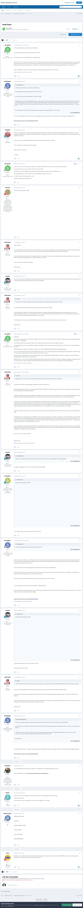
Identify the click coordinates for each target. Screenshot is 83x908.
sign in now (30, 878)
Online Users (20, 10)
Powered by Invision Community (41, 900)
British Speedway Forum (9, 2)
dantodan (7, 765)
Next (7, 40)
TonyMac (7, 130)
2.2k (7, 92)
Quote (18, 76)
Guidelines (9, 10)
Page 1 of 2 (15, 40)
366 (7, 253)
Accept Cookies (67, 904)
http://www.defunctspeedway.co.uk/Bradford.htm (37, 773)
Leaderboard (27, 10)
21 (8, 804)
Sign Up (79, 2)
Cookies (45, 899)
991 (7, 777)
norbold (7, 276)
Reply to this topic (75, 34)
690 (7, 56)
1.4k (7, 141)
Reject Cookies (77, 904)
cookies (9, 905)
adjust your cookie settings (40, 905)
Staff (14, 10)
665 (7, 487)
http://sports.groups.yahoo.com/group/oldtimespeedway (26, 120)
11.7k (7, 287)
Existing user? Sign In (70, 2)
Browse (3, 7)
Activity (9, 6)
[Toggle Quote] (15, 84)
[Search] (66, 7)
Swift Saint (7, 242)
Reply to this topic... (13, 885)
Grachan (7, 187)
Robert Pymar (7, 813)
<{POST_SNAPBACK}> (75, 112)
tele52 (7, 792)
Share (68, 29)
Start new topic (63, 34)
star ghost (9, 28)
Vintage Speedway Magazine (22, 29)
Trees (7, 853)
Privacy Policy (39, 899)
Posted (19, 45)
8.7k (7, 198)
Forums (2, 10)
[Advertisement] (41, 19)
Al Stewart (7, 476)
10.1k (7, 864)
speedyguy (7, 81)
